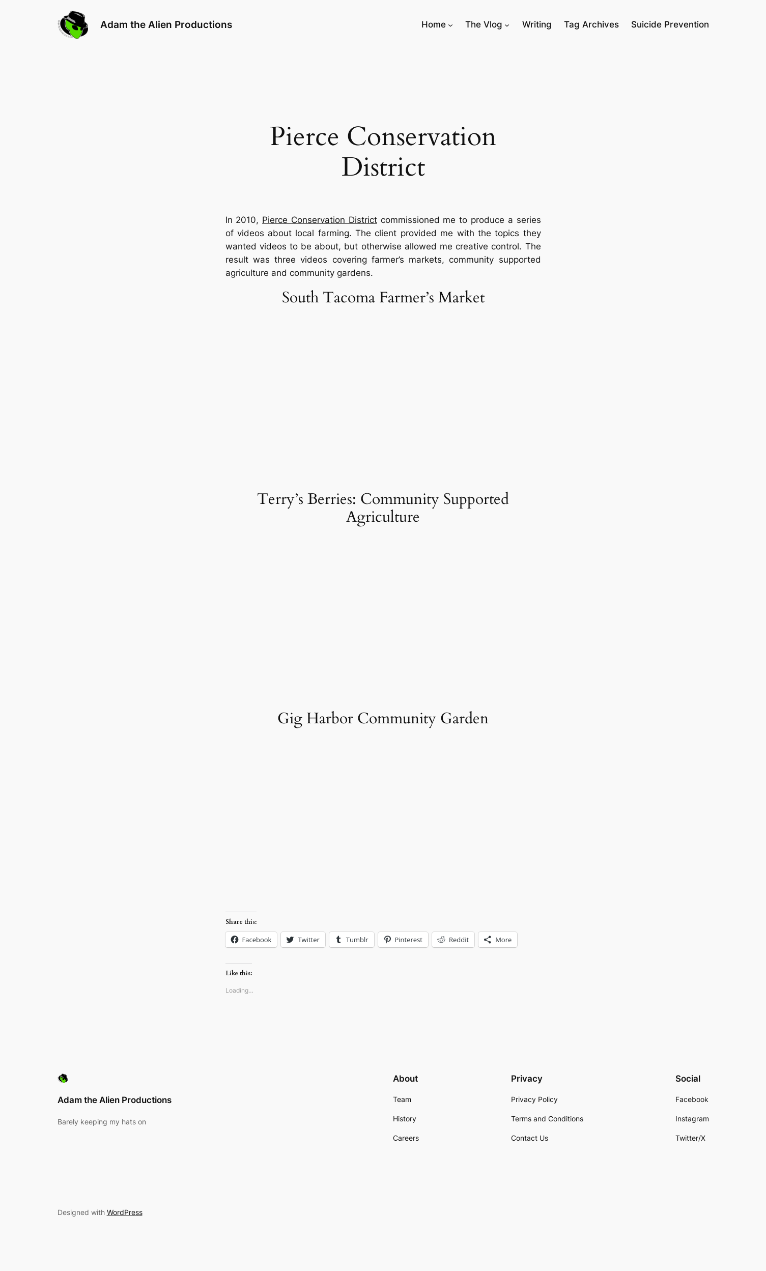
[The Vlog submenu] (506, 24)
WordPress (125, 1212)
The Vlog (483, 24)
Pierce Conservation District (319, 220)
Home (433, 24)
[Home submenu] (450, 24)
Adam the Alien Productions (166, 24)
